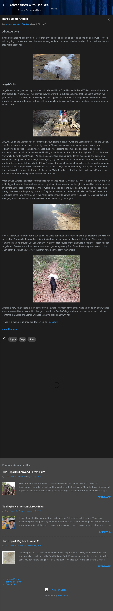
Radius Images (63, 605)
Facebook (53, 331)
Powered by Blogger (56, 599)
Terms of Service (14, 591)
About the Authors (24, 18)
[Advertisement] (56, 442)
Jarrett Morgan (9, 338)
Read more (104, 507)
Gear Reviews (49, 18)
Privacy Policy (12, 588)
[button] (109, 29)
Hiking (32, 349)
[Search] (109, 5)
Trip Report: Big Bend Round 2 (20, 550)
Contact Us (11, 594)
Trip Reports (71, 18)
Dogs (22, 349)
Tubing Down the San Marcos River (23, 516)
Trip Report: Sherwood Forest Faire (23, 481)
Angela (13, 349)
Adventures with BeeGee (29, 5)
